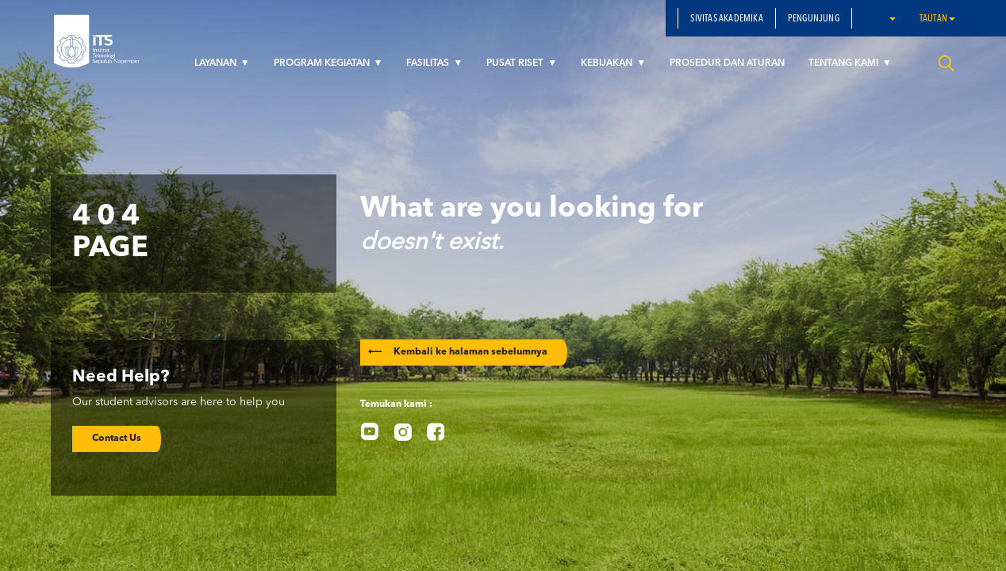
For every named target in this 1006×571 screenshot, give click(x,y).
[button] (892, 18)
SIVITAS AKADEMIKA (726, 19)
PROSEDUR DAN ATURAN (727, 63)
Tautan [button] (937, 19)
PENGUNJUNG (813, 19)
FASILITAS (428, 63)
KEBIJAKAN (608, 63)
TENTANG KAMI (844, 63)
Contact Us (116, 438)
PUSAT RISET (516, 63)
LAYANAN (216, 63)
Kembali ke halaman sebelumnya (457, 352)
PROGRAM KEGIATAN (323, 63)
